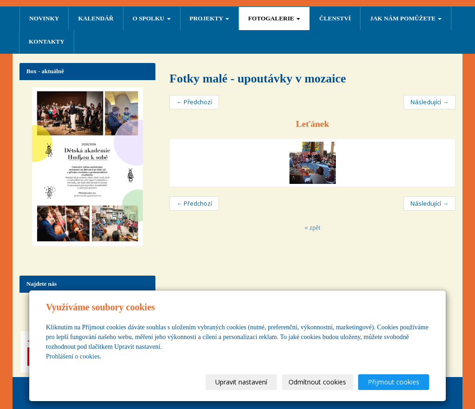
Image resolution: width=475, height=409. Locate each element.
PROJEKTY (209, 18)
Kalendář (95, 18)
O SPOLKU (152, 18)
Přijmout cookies (393, 382)
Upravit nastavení (242, 382)
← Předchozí (194, 102)
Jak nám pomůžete (406, 18)
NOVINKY (44, 18)
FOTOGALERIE (274, 18)
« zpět (313, 227)
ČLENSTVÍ (335, 18)
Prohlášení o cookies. (73, 356)
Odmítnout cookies (318, 382)
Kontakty (46, 41)
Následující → (430, 102)
